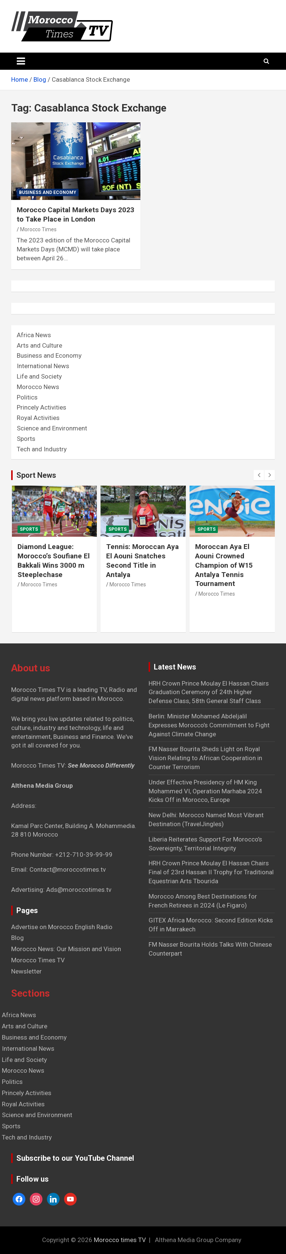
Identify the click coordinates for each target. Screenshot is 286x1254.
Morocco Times (38, 229)
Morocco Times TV (38, 960)
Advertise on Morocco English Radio (61, 927)
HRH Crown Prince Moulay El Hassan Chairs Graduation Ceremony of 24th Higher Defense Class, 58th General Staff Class (209, 692)
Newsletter (26, 971)
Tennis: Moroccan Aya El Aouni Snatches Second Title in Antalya (142, 560)
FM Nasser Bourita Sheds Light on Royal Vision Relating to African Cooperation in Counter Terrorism (205, 758)
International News (43, 366)
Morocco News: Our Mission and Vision (66, 949)
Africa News (34, 335)
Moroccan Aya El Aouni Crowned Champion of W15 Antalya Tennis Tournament (224, 565)
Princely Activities (41, 407)
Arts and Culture (39, 345)
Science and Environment (52, 428)
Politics (27, 397)
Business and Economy (47, 192)
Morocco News (38, 387)
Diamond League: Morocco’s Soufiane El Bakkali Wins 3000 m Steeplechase (54, 560)
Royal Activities (38, 417)
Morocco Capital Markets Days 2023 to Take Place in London (75, 214)
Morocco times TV (120, 1240)
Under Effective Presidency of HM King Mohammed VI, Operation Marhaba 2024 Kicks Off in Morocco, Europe (205, 791)
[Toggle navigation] (21, 61)
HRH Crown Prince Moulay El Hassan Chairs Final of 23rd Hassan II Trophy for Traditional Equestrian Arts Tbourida (211, 872)
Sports (26, 438)
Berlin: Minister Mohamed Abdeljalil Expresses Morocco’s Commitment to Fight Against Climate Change (209, 725)
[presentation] (259, 475)
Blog (17, 937)
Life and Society (39, 376)
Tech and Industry (42, 449)
